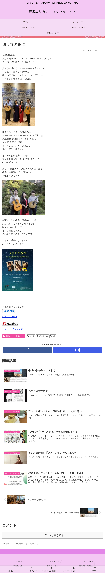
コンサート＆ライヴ (53, 561)
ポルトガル (42, 336)
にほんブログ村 (9, 316)
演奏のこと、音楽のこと (13, 336)
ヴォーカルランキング (12, 329)
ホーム (19, 561)
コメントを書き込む (52, 535)
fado (52, 336)
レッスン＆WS (86, 561)
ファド (31, 336)
